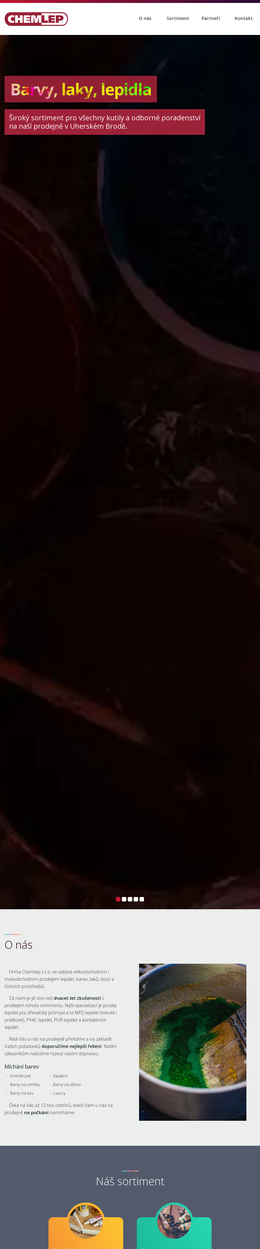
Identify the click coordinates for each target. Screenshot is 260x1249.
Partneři (211, 18)
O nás (145, 18)
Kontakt (244, 18)
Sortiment (178, 18)
